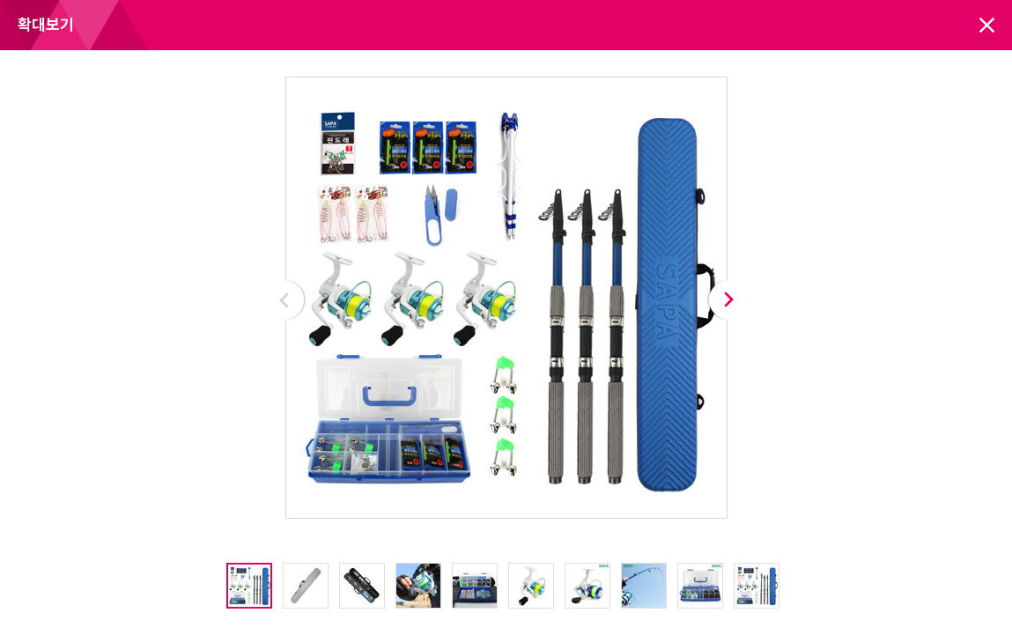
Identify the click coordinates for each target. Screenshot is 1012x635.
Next (728, 300)
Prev (285, 300)
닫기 (986, 25)
